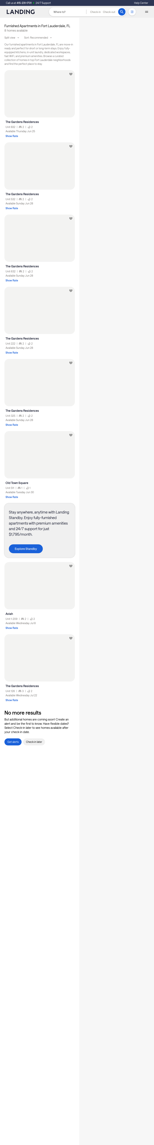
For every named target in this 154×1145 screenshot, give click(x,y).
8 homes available (16, 30)
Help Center (141, 2)
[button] (102, 12)
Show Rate (12, 136)
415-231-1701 (24, 2)
